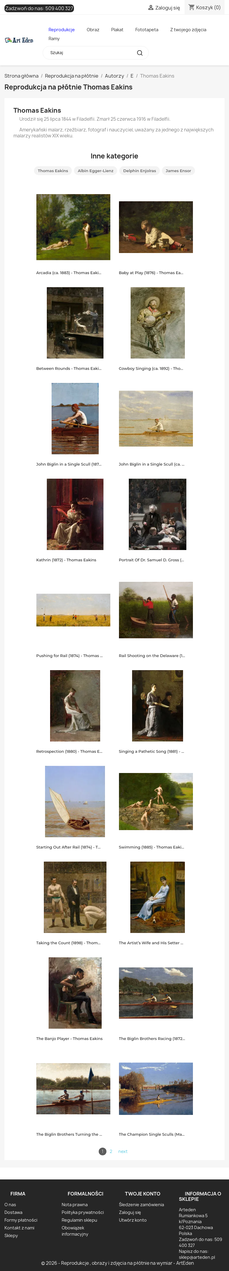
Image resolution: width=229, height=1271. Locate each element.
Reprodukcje (62, 29)
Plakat (117, 29)
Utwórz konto (133, 1220)
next (123, 1151)
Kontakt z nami (19, 1228)
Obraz (93, 29)
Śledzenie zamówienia (141, 1204)
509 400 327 (59, 8)
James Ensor (178, 170)
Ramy (54, 38)
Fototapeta (146, 29)
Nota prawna (75, 1204)
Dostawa (13, 1212)
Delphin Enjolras (139, 170)
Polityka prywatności (83, 1212)
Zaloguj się (130, 1212)
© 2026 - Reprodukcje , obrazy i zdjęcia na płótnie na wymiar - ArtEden (117, 1263)
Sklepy (11, 1235)
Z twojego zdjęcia (188, 29)
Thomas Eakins (53, 170)
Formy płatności (20, 1220)
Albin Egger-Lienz (95, 170)
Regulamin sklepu (79, 1220)
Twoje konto (142, 1193)
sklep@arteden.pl (197, 1257)
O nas (10, 1204)
